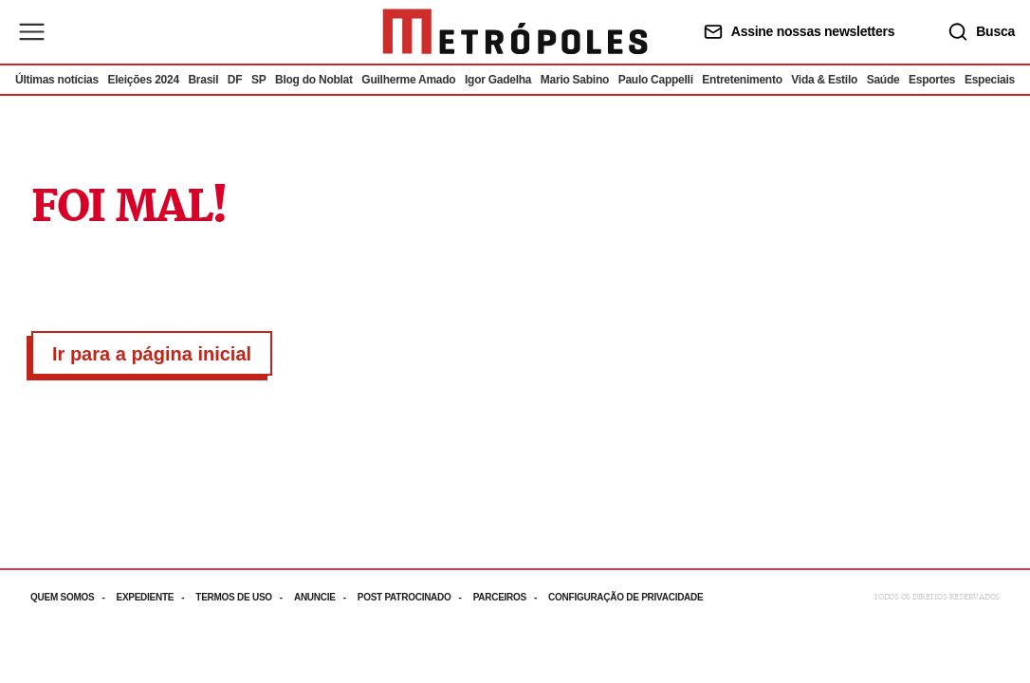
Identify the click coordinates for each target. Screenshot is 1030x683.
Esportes (932, 79)
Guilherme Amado (408, 79)
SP (259, 79)
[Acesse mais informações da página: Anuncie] (326, 597)
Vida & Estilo (824, 79)
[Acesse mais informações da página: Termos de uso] (244, 597)
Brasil (203, 79)
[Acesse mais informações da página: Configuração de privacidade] (627, 597)
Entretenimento (742, 79)
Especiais (990, 79)
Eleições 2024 (142, 79)
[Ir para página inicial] (515, 32)
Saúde (883, 79)
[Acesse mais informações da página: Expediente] (155, 597)
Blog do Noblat (314, 79)
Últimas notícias (57, 79)
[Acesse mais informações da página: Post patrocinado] (415, 597)
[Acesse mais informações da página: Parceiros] (510, 597)
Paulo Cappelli (655, 79)
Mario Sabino (575, 79)
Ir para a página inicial (151, 353)
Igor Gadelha (498, 79)
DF (235, 79)
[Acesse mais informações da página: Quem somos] (73, 597)
